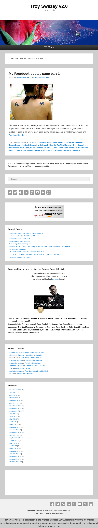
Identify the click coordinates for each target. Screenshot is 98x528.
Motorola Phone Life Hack (32, 358)
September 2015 (15, 411)
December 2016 (15, 390)
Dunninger (79, 142)
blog (18, 142)
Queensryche (21, 150)
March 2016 (13, 398)
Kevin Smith (24, 148)
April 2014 (13, 446)
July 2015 (13, 414)
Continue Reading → (18, 135)
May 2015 (13, 419)
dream (71, 142)
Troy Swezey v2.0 (49, 6)
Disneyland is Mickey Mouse (19, 241)
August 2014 (14, 440)
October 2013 (14, 462)
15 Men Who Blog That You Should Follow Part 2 (27, 252)
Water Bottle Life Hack (34, 360)
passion (12, 150)
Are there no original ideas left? (32, 352)
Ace (10, 368)
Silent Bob (50, 150)
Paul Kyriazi (13, 352)
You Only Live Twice (63, 150)
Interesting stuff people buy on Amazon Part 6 (26, 233)
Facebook (25, 145)
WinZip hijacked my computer (20, 244)
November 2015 (15, 408)
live (48, 148)
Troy (35, 77)
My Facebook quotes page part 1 (34, 74)
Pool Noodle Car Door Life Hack (33, 366)
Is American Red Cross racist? (20, 238)
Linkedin (26, 192)
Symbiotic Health (15, 363)
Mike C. (12, 355)
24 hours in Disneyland (17, 249)
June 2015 (13, 416)
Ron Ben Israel (39, 150)
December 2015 (15, 406)
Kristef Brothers (36, 148)
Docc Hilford (58, 142)
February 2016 (14, 400)
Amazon (55, 279)
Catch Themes (59, 514)
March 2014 (13, 448)
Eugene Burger (15, 145)
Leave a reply (44, 77)
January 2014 (14, 454)
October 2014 (14, 435)
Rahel (11, 374)
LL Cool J (54, 148)
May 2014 (13, 443)
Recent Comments (16, 348)
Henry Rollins (47, 145)
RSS (43, 192)
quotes (30, 150)
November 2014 (15, 432)
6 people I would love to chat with (30, 355)
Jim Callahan (14, 148)
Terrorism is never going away (20, 257)
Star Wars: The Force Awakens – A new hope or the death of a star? (34, 254)
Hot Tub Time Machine (62, 145)
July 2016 (13, 392)
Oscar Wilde (83, 148)
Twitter (15, 192)
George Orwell (35, 145)
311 (28, 142)
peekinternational (15, 371)
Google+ (21, 192)
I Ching (74, 145)
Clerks (49, 142)
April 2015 (13, 422)
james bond (82, 145)
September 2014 (15, 438)
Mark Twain (63, 148)
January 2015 (14, 430)
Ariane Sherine (40, 142)
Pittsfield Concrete (16, 360)
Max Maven (73, 148)
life (45, 148)
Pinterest (32, 192)
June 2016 (13, 395)
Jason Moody (14, 366)
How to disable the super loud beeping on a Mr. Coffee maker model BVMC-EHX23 (39, 246)
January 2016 (14, 403)
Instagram (48, 192)
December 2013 (15, 456)
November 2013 (15, 459)
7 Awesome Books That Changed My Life (24, 236)
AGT (32, 142)
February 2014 (14, 451)
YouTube (37, 192)
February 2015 (14, 427)
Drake (66, 142)
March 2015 (13, 424)
